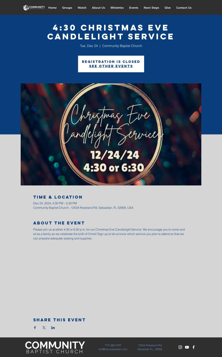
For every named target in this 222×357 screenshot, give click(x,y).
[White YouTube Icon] (187, 347)
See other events (111, 66)
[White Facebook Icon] (193, 347)
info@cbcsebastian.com (113, 349)
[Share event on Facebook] (35, 327)
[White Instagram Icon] (180, 347)
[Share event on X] (44, 327)
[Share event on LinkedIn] (53, 327)
